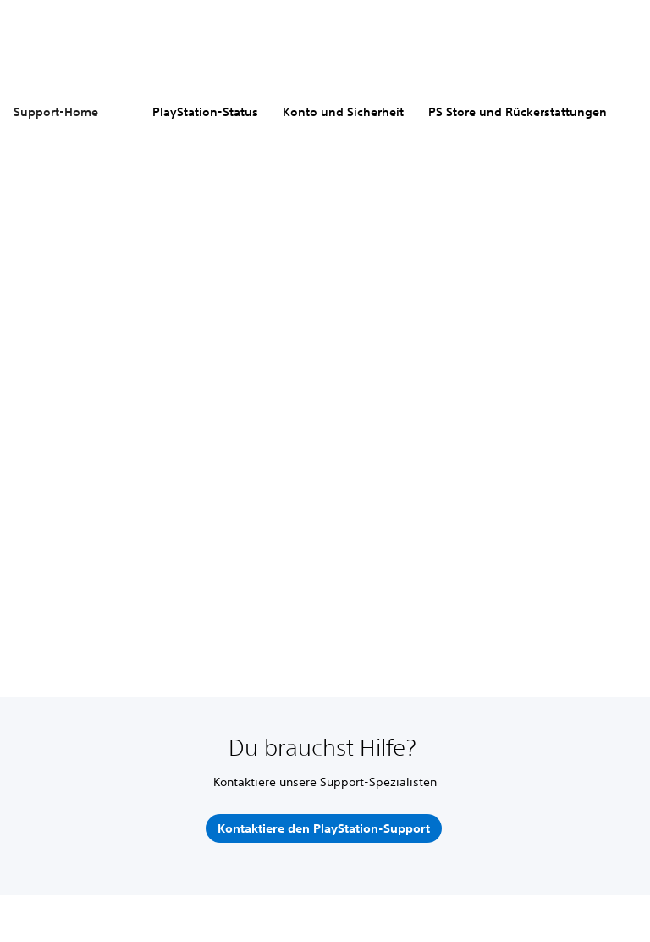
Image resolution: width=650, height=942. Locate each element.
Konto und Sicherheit (343, 111)
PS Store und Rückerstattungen (517, 111)
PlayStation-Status (205, 111)
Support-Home (56, 111)
